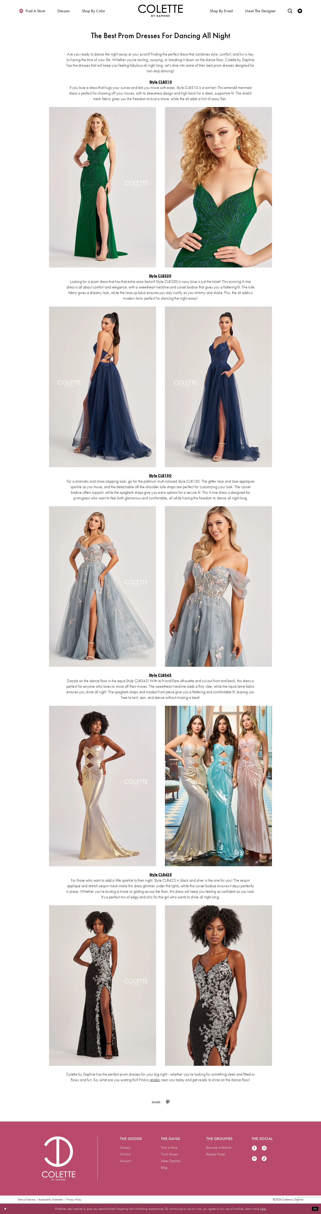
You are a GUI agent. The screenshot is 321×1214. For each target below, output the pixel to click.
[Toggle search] (290, 10)
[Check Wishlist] (299, 10)
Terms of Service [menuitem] (26, 1199)
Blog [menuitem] (164, 1167)
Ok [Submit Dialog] (314, 1208)
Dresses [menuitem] (125, 1147)
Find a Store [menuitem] (169, 1147)
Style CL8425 (160, 874)
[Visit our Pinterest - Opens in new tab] (254, 1159)
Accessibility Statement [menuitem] (51, 1199)
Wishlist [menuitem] (125, 1154)
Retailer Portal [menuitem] (215, 1154)
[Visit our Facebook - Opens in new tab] (254, 1148)
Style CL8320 (160, 275)
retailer (155, 1079)
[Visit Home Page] (160, 10)
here (263, 1208)
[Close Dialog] (6, 1209)
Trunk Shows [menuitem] (169, 1154)
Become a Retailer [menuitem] (219, 1147)
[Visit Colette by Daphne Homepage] (58, 1158)
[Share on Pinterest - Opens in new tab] (168, 1102)
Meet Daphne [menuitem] (171, 1160)
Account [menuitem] (125, 1160)
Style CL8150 (160, 475)
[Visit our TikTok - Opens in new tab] (264, 1159)
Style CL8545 (160, 675)
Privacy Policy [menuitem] (74, 1199)
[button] (63, 10)
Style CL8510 (160, 81)
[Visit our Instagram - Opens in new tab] (264, 1148)
